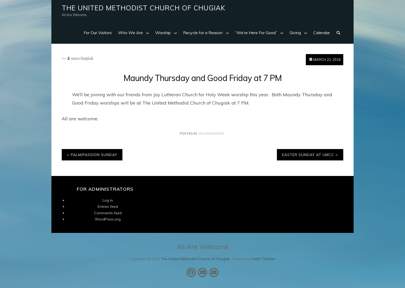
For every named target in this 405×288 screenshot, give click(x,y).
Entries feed (108, 206)
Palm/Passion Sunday (94, 154)
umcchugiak (82, 58)
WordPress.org (108, 219)
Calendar (321, 32)
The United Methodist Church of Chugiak (143, 8)
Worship (163, 32)
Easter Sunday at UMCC (308, 154)
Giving (295, 32)
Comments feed (108, 213)
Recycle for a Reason (203, 32)
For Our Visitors (98, 32)
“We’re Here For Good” (256, 32)
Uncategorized (211, 133)
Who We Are (130, 32)
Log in (108, 200)
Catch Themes (263, 258)
